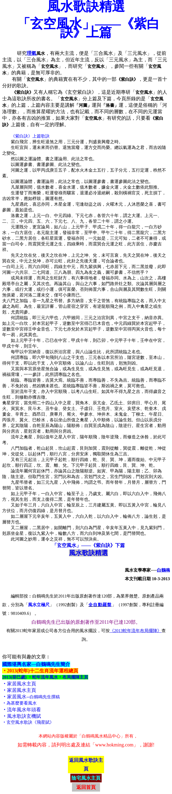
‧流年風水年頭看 (21, 709)
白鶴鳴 (163, 570)
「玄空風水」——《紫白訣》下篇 (88, 545)
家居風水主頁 (21, 683)
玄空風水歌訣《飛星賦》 (30, 722)
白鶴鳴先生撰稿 (45, 697)
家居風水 (16, 696)
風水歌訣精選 (88, 552)
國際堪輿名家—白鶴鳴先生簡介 (36, 664)
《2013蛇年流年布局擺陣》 (135, 630)
